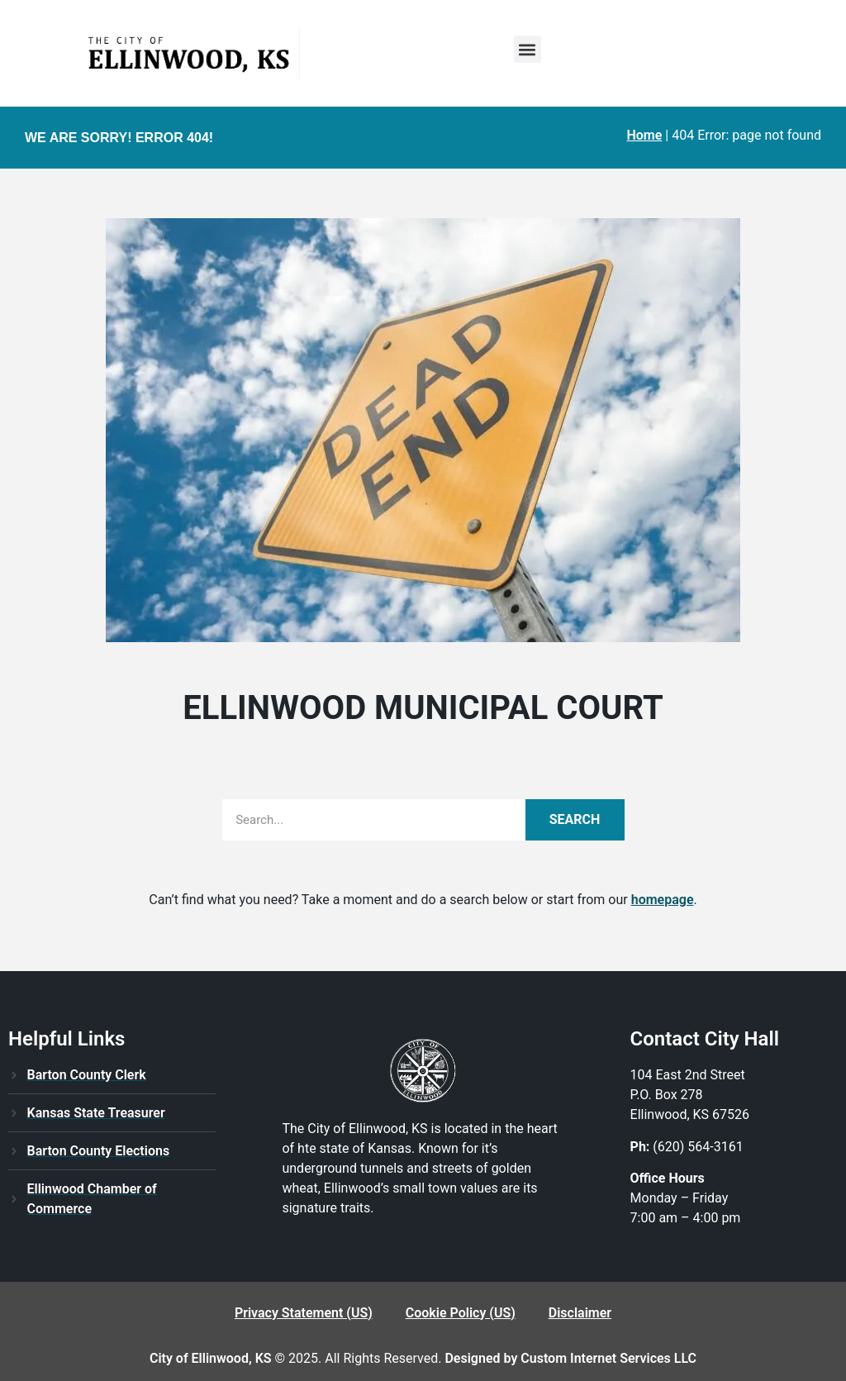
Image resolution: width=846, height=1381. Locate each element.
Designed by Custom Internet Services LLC (570, 1358)
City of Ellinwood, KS (211, 1358)
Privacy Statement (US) (304, 1313)
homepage (662, 899)
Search (575, 819)
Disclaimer (580, 1313)
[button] (527, 49)
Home (644, 135)
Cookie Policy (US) (461, 1313)
